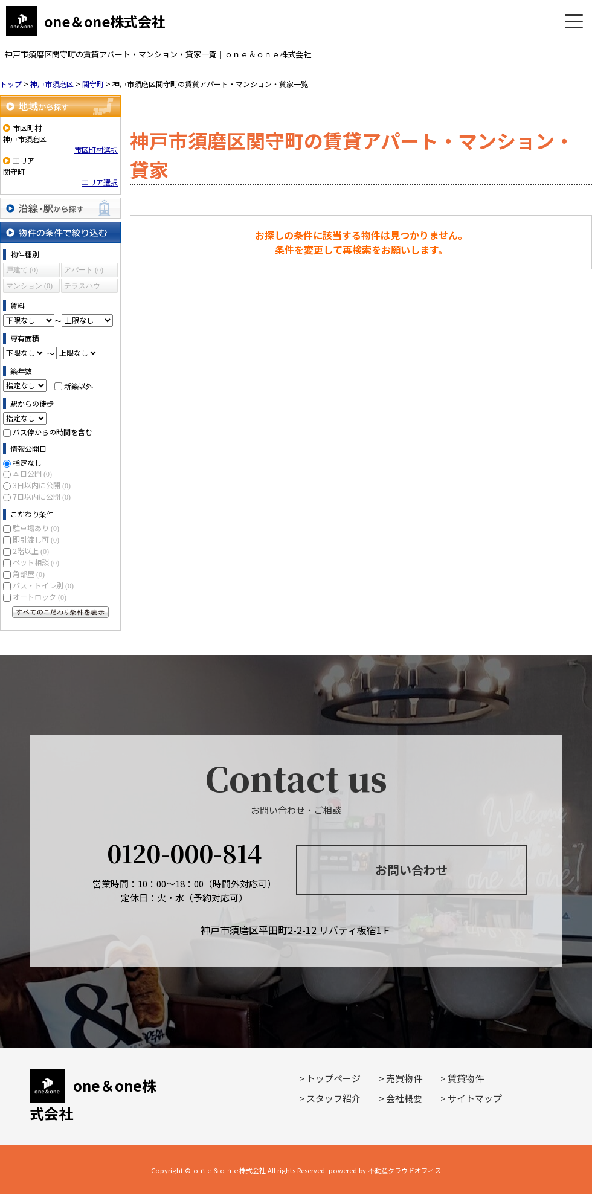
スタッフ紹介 (333, 1098)
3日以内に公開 (42, 485)
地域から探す (60, 106)
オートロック (39, 596)
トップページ (333, 1078)
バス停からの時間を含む (52, 432)
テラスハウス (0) (82, 287)
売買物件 (404, 1078)
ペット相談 (36, 562)
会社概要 (404, 1098)
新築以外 (78, 385)
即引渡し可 (36, 539)
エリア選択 (100, 182)
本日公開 (32, 473)
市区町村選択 (96, 149)
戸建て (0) (22, 270)
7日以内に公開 (42, 496)
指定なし (27, 462)
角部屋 (29, 573)
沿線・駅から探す (60, 208)
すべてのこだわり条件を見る (60, 612)
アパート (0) (83, 270)
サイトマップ (475, 1098)
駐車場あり (36, 528)
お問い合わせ (411, 869)
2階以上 (31, 551)
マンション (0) (29, 286)
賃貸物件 (466, 1078)
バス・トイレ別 (43, 585)
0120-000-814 (184, 853)
